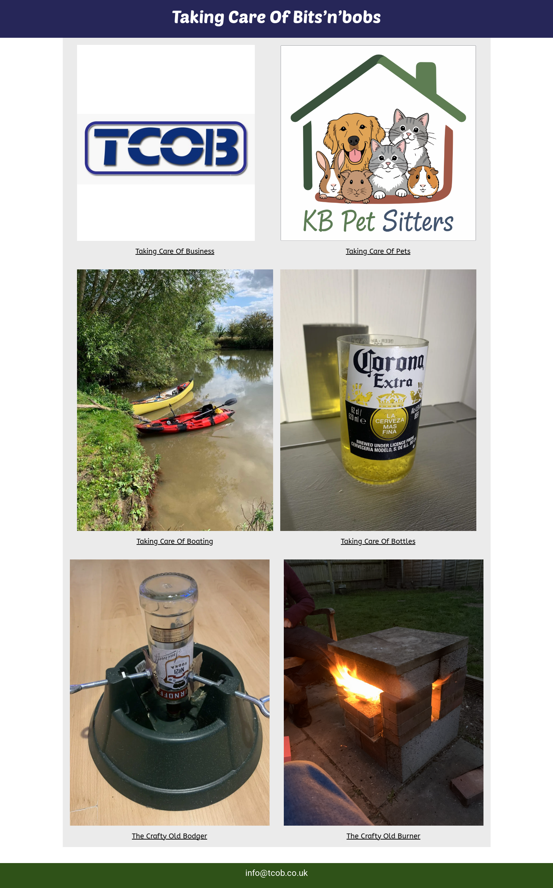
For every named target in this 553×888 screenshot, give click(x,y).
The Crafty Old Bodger (169, 836)
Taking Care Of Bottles (378, 541)
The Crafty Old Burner (383, 836)
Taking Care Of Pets (378, 251)
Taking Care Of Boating (175, 541)
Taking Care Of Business (174, 251)
